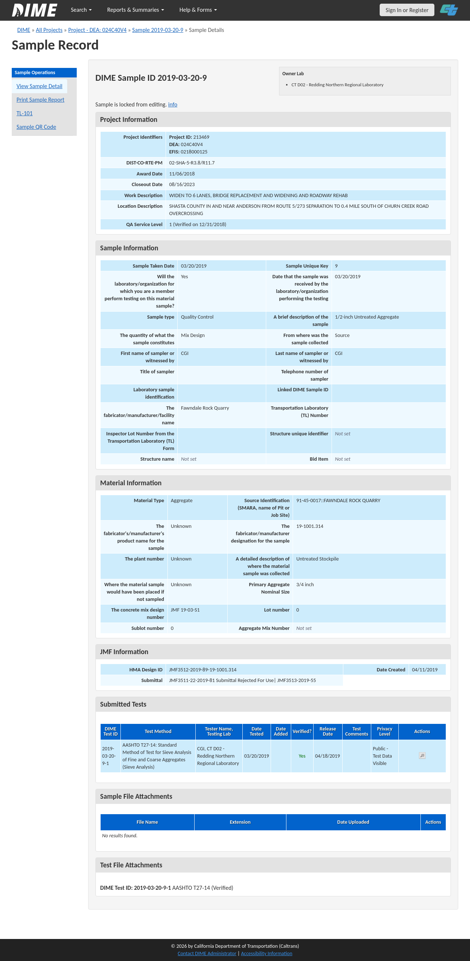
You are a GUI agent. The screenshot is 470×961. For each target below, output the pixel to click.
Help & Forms (198, 9)
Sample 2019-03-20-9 (157, 29)
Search (81, 9)
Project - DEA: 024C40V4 (97, 29)
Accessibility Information (266, 953)
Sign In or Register (407, 10)
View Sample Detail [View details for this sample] (39, 86)
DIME (23, 29)
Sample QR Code (36, 126)
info (172, 104)
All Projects (49, 29)
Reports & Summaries (135, 9)
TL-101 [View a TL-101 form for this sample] (25, 113)
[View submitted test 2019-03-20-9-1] (422, 757)
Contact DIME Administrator (207, 953)
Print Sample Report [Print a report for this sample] (40, 99)
